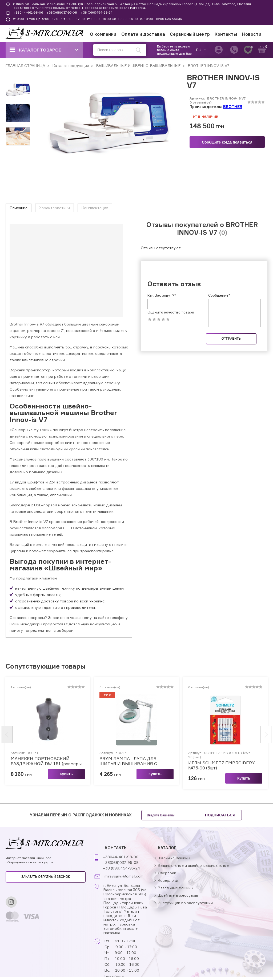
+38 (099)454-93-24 (97, 12)
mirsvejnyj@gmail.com (124, 876)
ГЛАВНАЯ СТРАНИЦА (25, 65)
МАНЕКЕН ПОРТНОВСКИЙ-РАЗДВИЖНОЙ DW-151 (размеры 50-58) (46, 761)
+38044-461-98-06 (28, 12)
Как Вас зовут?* (161, 295)
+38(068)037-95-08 (61, 12)
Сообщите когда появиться (227, 142)
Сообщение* (219, 295)
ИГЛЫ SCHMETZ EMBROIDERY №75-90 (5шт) (221, 765)
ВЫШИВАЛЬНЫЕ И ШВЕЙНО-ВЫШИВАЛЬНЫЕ (138, 65)
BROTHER (232, 106)
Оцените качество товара (170, 312)
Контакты (226, 34)
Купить (66, 774)
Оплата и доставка (143, 34)
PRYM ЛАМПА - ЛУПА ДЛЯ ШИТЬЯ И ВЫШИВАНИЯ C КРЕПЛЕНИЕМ (128, 761)
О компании (103, 34)
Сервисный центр (190, 34)
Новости (251, 34)
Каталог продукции (70, 65)
